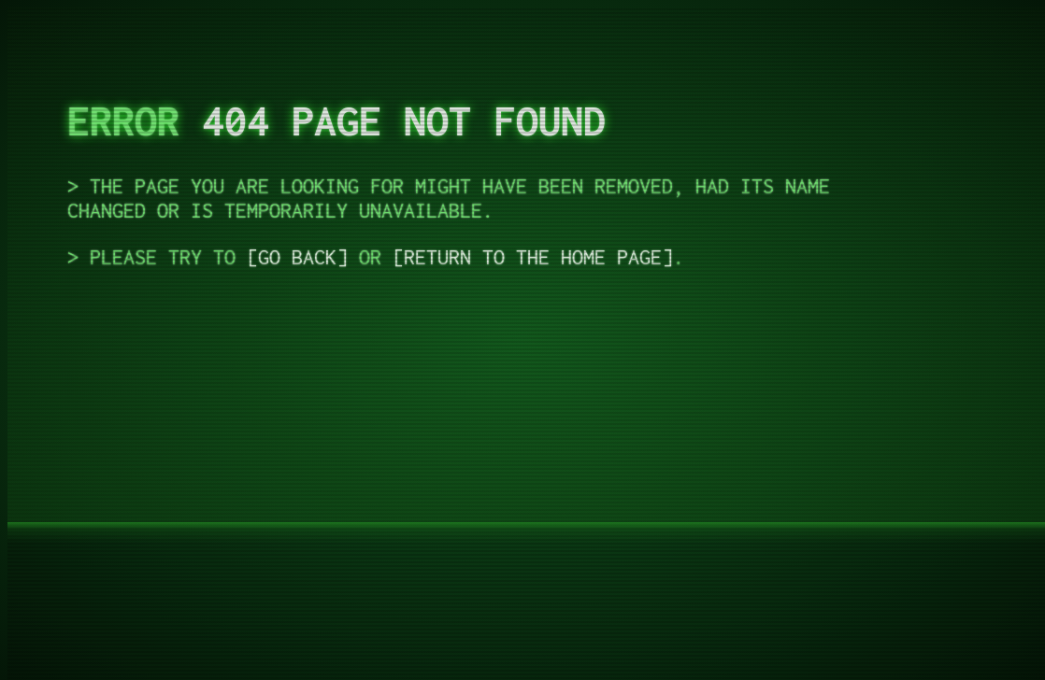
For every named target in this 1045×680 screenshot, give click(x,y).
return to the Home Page (533, 257)
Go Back (297, 257)
